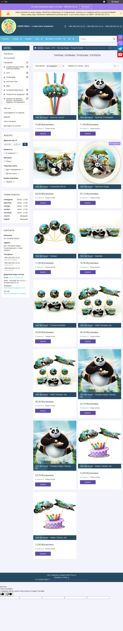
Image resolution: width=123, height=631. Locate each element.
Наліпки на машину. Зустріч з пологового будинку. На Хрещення (15, 100)
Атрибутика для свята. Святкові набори (15, 68)
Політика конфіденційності (78, 580)
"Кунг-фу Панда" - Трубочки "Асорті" (49, 117)
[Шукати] (114, 39)
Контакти (85, 7)
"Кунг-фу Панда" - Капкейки (91, 256)
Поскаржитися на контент (59, 580)
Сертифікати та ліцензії (14, 113)
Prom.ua (73, 575)
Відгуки (7, 117)
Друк (8, 86)
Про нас (7, 108)
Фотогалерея (9, 58)
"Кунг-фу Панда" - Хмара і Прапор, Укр (95, 466)
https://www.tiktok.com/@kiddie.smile (16, 294)
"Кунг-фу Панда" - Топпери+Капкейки (50, 325)
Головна (5, 39)
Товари (15, 39)
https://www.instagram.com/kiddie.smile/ (16, 288)
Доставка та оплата (54, 39)
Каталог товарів (44, 48)
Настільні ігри (11, 81)
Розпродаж (10, 77)
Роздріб (28, 39)
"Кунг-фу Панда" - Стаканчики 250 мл (50, 187)
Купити (43, 134)
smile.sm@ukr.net (16, 278)
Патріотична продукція (15, 94)
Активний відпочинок (14, 90)
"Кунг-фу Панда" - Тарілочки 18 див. (94, 187)
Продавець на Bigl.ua (61, 577)
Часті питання (10, 121)
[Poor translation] (9, 594)
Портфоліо (8, 54)
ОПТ (53, 48)
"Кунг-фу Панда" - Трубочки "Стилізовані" (97, 117)
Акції (37, 39)
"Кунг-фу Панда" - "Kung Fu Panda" (70, 48)
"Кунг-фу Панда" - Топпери (46, 256)
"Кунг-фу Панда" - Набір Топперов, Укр (95, 325)
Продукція (8, 62)
